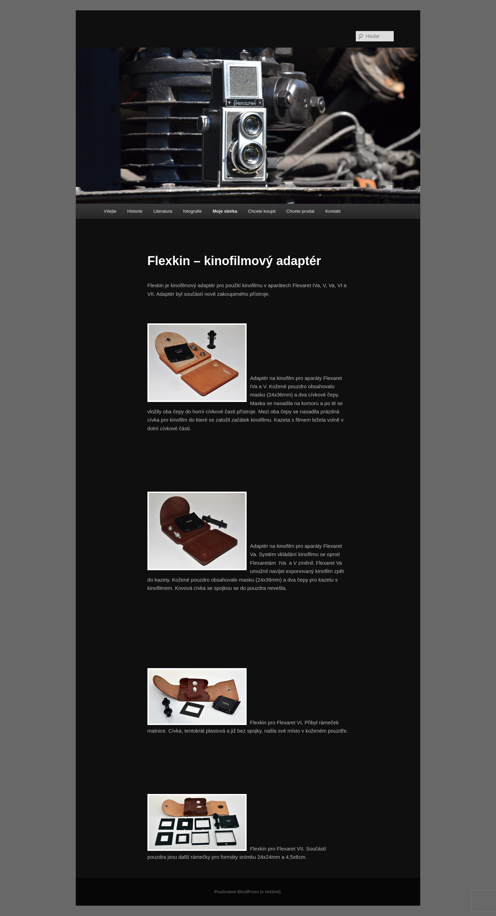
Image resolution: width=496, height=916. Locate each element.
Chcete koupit (262, 211)
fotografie (192, 211)
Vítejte (110, 211)
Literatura (162, 211)
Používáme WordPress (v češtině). (247, 891)
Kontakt (332, 211)
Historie (135, 211)
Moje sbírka (225, 211)
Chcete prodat (300, 211)
